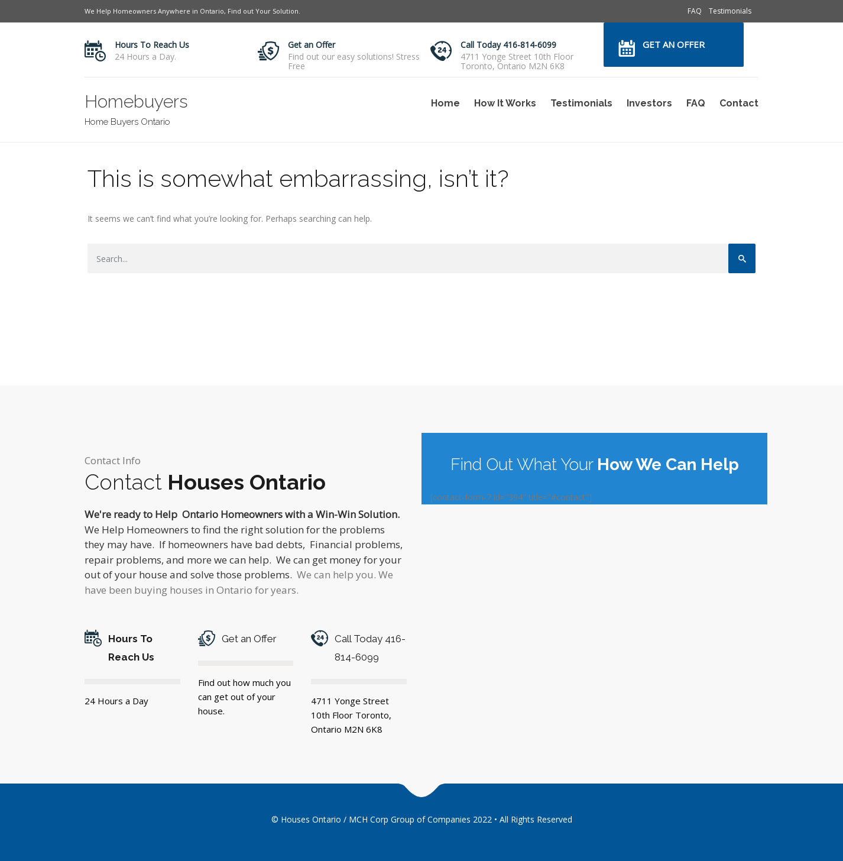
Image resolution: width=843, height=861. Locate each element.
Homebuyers (136, 101)
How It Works (505, 103)
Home (445, 103)
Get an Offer (311, 44)
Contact (738, 103)
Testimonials (730, 11)
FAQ (695, 11)
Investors (649, 103)
